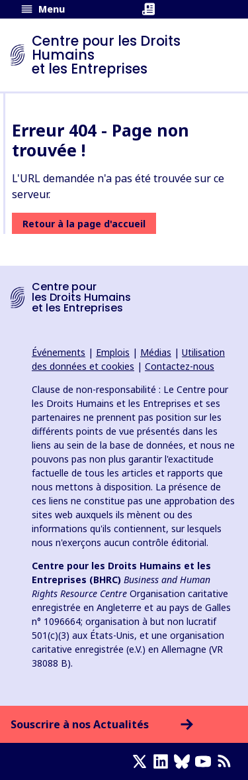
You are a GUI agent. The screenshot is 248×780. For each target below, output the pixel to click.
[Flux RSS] (226, 761)
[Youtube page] (205, 761)
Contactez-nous (179, 366)
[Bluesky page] (184, 761)
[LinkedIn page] (163, 761)
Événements (58, 352)
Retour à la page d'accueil (83, 223)
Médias (155, 352)
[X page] (142, 761)
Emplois (113, 352)
